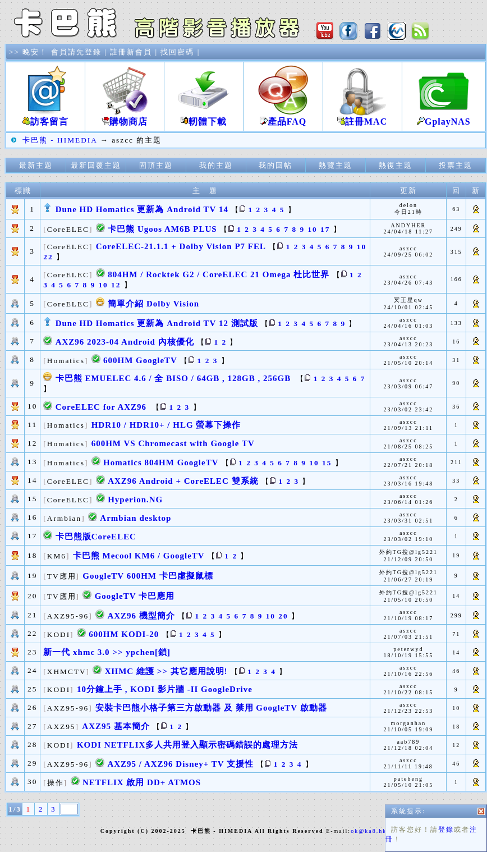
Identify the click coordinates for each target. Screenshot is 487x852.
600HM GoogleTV (140, 360)
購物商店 (124, 117)
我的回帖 (275, 165)
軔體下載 (203, 117)
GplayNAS (444, 117)
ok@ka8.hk (369, 831)
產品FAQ (283, 117)
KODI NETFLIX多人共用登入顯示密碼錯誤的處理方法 (187, 744)
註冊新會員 (131, 52)
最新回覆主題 (96, 165)
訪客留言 (45, 117)
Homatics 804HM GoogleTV (160, 462)
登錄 (245, 388)
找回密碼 (177, 52)
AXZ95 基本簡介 (115, 726)
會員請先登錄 (76, 52)
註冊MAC (362, 117)
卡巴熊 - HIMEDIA (59, 140)
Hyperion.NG (135, 499)
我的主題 (216, 165)
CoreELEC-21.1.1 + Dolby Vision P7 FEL (181, 246)
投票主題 (455, 165)
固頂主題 (156, 165)
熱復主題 (395, 165)
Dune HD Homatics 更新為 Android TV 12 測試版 (157, 323)
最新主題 (36, 165)
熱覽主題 (335, 165)
